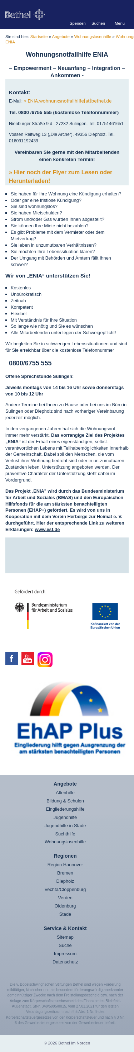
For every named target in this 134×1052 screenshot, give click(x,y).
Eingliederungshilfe (65, 809)
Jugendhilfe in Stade (65, 825)
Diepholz (65, 881)
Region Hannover (65, 864)
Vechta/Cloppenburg (65, 889)
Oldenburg (65, 906)
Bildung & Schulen (65, 801)
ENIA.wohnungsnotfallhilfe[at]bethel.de (69, 101)
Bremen (65, 873)
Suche (65, 945)
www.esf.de (47, 529)
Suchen (98, 23)
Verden (65, 897)
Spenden (77, 23)
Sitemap (65, 937)
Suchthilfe (65, 834)
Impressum (65, 953)
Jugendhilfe (65, 817)
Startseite (39, 36)
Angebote (61, 36)
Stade (65, 914)
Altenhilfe (65, 792)
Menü (120, 23)
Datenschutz (65, 962)
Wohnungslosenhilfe (92, 36)
